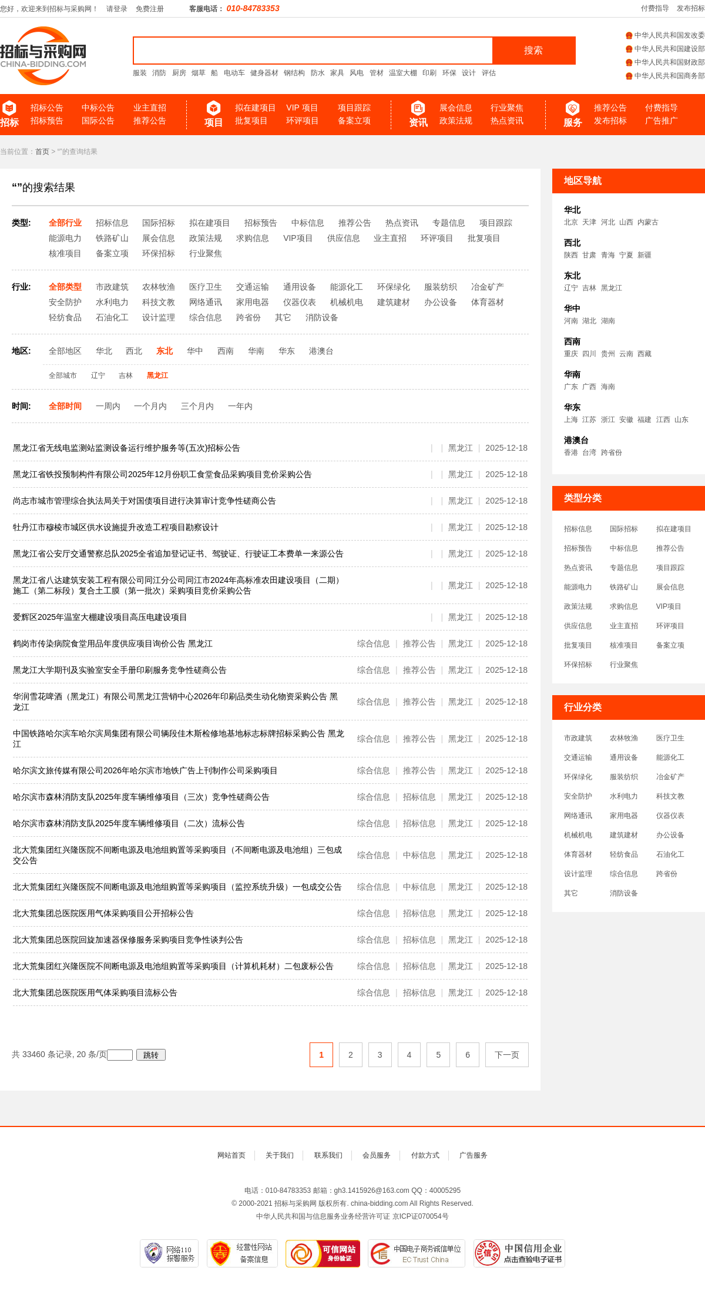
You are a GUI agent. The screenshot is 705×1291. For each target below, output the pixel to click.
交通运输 (578, 757)
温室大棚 (403, 73)
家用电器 (624, 816)
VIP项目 (669, 606)
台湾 (589, 452)
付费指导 (655, 8)
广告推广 (661, 120)
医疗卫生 (670, 738)
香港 (571, 452)
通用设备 (624, 757)
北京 (571, 222)
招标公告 (47, 107)
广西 (589, 387)
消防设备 (624, 893)
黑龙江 (611, 288)
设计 (469, 73)
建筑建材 (624, 835)
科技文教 (670, 796)
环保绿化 (578, 777)
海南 (608, 387)
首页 (42, 151)
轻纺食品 (624, 854)
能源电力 (578, 587)
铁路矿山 (624, 587)
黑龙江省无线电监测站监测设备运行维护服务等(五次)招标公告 (126, 447)
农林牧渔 (624, 738)
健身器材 (264, 73)
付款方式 (425, 1155)
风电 (357, 73)
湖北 (589, 321)
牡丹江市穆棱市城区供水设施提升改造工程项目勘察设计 (116, 527)
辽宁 (571, 288)
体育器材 (578, 854)
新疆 (644, 255)
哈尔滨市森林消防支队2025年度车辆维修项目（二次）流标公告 (129, 823)
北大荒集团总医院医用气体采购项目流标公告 (95, 992)
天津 (589, 222)
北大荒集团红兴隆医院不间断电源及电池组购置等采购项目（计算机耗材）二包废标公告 (173, 966)
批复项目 (251, 120)
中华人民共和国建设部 (665, 49)
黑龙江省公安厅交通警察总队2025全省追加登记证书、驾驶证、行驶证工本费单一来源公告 (178, 553)
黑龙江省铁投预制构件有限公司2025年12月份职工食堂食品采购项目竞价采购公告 (162, 474)
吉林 (589, 288)
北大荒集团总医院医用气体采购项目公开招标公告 (103, 913)
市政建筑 (578, 738)
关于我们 (280, 1155)
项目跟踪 (354, 107)
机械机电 (578, 835)
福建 (644, 419)
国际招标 (624, 529)
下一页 (507, 1054)
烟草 (199, 73)
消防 (159, 73)
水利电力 (624, 796)
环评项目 (302, 120)
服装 (140, 73)
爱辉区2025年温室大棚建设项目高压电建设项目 (100, 617)
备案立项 (354, 120)
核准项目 (624, 645)
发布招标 (691, 8)
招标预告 (47, 120)
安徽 (626, 419)
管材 (377, 73)
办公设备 (670, 835)
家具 (337, 73)
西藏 (644, 354)
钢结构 (294, 73)
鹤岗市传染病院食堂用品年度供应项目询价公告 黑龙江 (113, 643)
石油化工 (670, 854)
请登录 (116, 9)
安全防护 (578, 796)
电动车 (234, 73)
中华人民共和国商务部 (665, 76)
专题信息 (624, 568)
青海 (608, 255)
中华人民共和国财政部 (665, 62)
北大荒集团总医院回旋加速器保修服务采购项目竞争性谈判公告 (128, 939)
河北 (608, 222)
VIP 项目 (302, 107)
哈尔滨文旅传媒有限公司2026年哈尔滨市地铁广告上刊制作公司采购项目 (145, 770)
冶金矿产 (670, 777)
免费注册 (150, 9)
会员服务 (376, 1155)
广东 (571, 387)
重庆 (571, 354)
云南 (626, 354)
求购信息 (624, 606)
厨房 (179, 73)
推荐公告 (149, 120)
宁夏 (626, 255)
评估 (489, 73)
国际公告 (98, 120)
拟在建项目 (255, 107)
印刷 (429, 73)
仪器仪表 (670, 816)
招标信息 (578, 529)
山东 (681, 419)
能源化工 (670, 757)
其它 (571, 893)
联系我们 (328, 1155)
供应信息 (578, 626)
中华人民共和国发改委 (665, 35)
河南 (571, 321)
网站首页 (231, 1155)
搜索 (533, 50)
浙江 (608, 419)
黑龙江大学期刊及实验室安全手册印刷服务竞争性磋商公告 (120, 670)
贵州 (608, 354)
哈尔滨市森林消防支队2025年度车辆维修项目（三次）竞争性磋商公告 (141, 797)
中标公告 (98, 107)
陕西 (571, 255)
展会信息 (455, 107)
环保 (449, 73)
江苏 (589, 419)
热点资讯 (507, 120)
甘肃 (589, 255)
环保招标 (578, 664)
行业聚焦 (507, 107)
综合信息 (624, 874)
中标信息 (624, 548)
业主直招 (149, 107)
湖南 (608, 321)
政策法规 (455, 120)
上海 (571, 419)
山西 (626, 222)
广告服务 (473, 1155)
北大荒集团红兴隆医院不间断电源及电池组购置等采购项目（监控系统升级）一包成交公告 (177, 886)
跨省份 (611, 452)
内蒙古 (648, 222)
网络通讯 (578, 816)
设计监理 (578, 874)
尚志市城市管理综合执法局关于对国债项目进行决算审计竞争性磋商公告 (144, 500)
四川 (589, 354)
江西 (663, 419)
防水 (318, 73)
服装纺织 (624, 777)
